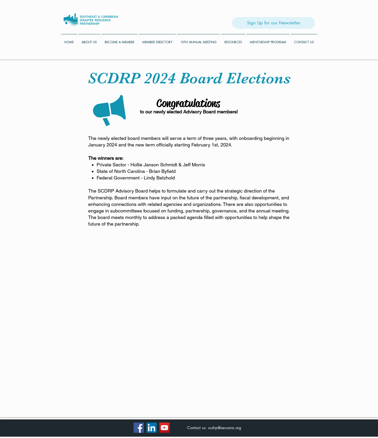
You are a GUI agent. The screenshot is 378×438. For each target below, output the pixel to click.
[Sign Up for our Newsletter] (273, 23)
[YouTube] (164, 428)
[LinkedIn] (151, 428)
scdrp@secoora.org (224, 427)
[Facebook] (139, 428)
